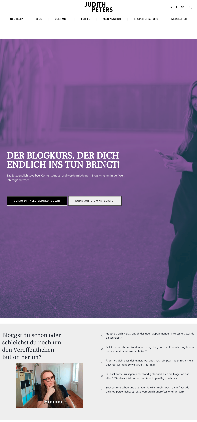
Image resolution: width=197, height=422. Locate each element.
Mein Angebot (112, 19)
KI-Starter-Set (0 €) (146, 19)
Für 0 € (85, 19)
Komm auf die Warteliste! (94, 201)
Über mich (61, 19)
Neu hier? (16, 19)
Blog (39, 19)
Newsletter (179, 19)
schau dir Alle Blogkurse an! (37, 201)
